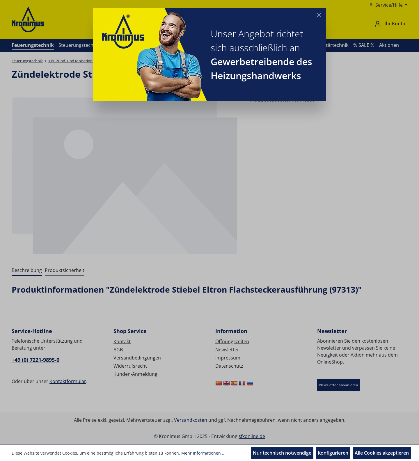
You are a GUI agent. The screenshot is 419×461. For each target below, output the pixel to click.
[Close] (319, 15)
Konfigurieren (333, 453)
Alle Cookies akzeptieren (382, 453)
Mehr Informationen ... (203, 453)
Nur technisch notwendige (282, 453)
